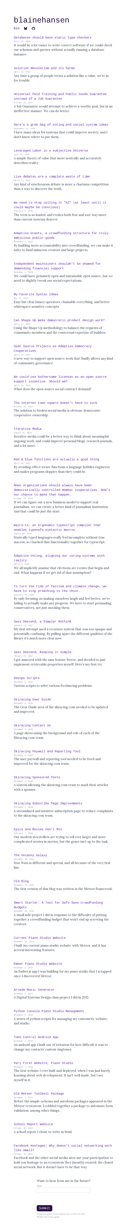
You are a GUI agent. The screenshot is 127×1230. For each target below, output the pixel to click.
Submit (44, 1208)
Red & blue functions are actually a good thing (57, 459)
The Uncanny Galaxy (31, 855)
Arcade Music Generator (35, 990)
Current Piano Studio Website (41, 938)
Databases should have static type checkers (53, 37)
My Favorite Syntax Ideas (37, 294)
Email (39, 1186)
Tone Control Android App (37, 1037)
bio (16, 28)
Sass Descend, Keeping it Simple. (44, 652)
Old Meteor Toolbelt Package (40, 1094)
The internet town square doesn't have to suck (56, 403)
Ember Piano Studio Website (39, 964)
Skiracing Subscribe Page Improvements (49, 803)
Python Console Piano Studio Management (50, 1011)
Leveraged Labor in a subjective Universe (52, 150)
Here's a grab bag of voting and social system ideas (62, 125)
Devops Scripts (28, 678)
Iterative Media (28, 429)
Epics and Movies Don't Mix (39, 829)
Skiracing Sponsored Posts (38, 777)
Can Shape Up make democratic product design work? (60, 320)
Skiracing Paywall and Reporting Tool (48, 751)
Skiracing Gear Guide (33, 699)
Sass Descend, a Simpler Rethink (43, 621)
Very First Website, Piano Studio (44, 1063)
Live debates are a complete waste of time (53, 176)
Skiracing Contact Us (33, 725)
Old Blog (22, 881)
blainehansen (41, 20)
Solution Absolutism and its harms (45, 68)
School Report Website (34, 1124)
